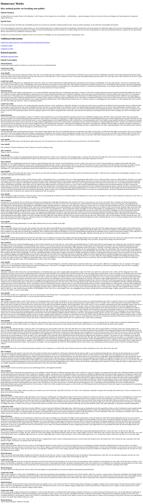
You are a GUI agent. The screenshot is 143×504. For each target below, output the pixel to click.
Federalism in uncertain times (9, 56)
